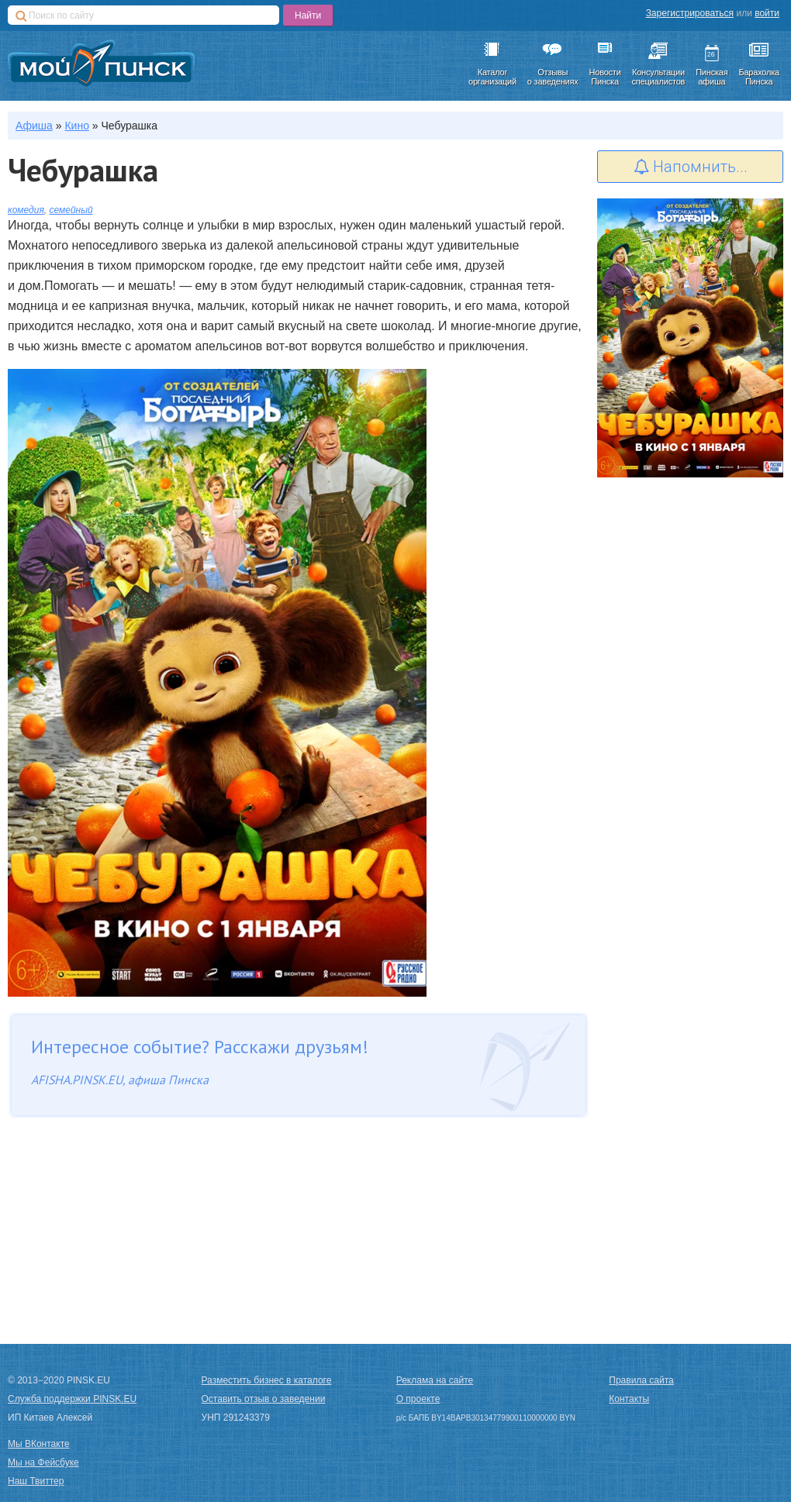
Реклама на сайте (435, 1380)
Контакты (629, 1398)
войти (767, 13)
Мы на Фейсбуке (43, 1462)
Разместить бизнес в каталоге (267, 1380)
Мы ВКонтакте (39, 1443)
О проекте (418, 1398)
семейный (71, 210)
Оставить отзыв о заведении (264, 1398)
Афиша (34, 125)
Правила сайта (641, 1380)
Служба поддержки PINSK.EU (72, 1398)
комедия (26, 210)
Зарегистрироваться (690, 13)
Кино (76, 125)
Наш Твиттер (36, 1481)
